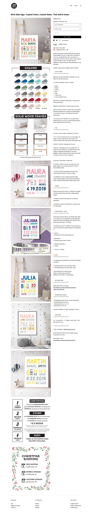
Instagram (37, 507)
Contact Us (13, 507)
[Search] (80, 6)
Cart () (75, 5)
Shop (71, 5)
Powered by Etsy (74, 507)
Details (55, 44)
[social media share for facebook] (54, 40)
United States (62, 21)
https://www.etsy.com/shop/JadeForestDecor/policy (64, 340)
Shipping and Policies (15, 505)
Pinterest (37, 503)
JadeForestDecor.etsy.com (69, 329)
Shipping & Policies (63, 44)
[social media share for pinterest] (60, 40)
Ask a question (65, 40)
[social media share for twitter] (57, 40)
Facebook (37, 505)
